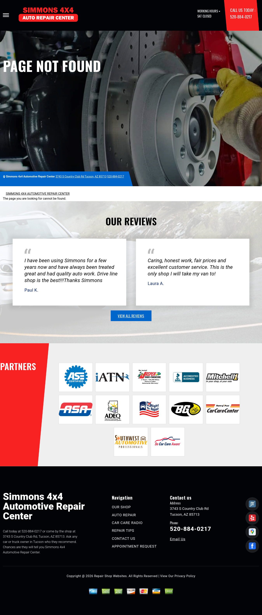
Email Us (177, 539)
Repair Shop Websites (110, 576)
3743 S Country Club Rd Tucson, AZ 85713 (81, 176)
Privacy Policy (185, 576)
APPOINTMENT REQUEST (134, 546)
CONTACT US (123, 538)
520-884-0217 (241, 17)
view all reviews (131, 315)
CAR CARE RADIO (127, 523)
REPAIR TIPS (123, 530)
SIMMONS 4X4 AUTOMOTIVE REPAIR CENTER (38, 194)
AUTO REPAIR (124, 515)
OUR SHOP (121, 507)
